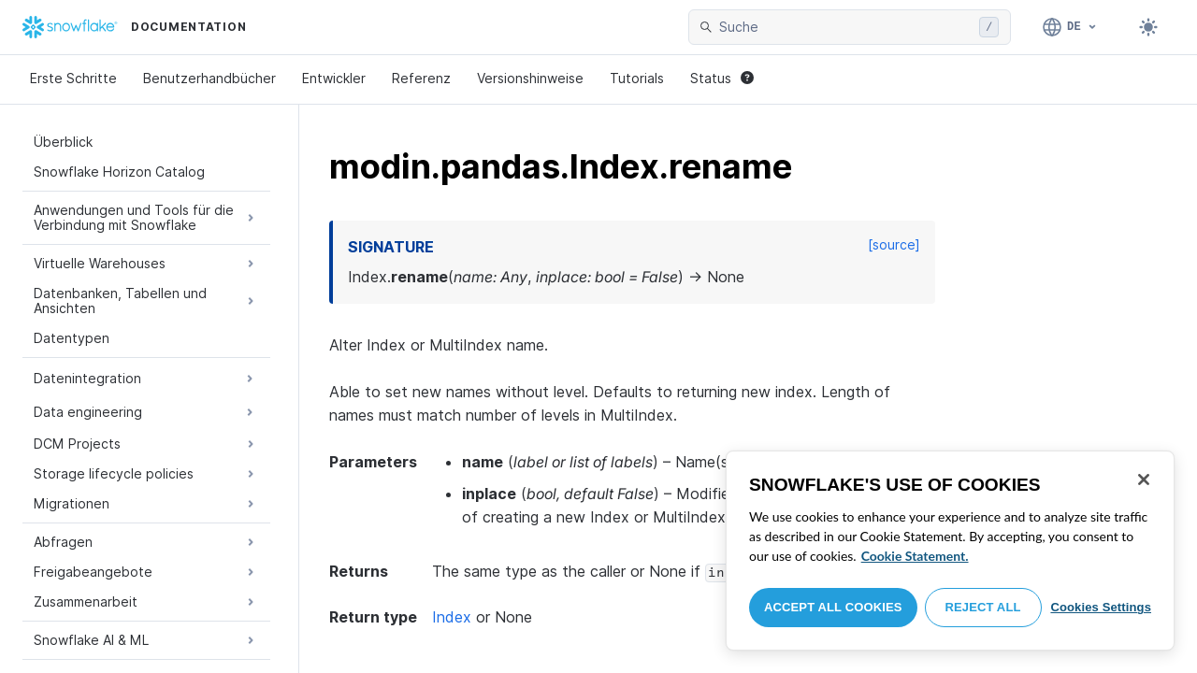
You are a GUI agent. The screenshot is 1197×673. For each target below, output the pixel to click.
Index (451, 617)
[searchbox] (845, 27)
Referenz (421, 78)
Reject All (983, 607)
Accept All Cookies (833, 607)
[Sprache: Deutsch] (1070, 27)
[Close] (1143, 479)
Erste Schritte (73, 78)
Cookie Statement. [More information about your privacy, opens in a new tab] (915, 556)
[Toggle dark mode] (1148, 27)
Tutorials (637, 78)
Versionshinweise (530, 78)
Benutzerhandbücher (209, 78)
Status (722, 78)
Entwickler (334, 78)
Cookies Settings (1100, 607)
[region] (950, 551)
